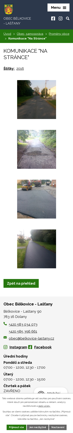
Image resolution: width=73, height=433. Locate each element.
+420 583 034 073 (23, 324)
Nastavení (57, 427)
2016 (20, 68)
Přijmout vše (16, 427)
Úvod (7, 34)
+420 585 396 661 (23, 331)
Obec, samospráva (30, 34)
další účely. (44, 406)
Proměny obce (59, 34)
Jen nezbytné (37, 427)
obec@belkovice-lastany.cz (29, 338)
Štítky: (9, 68)
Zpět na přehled (21, 283)
